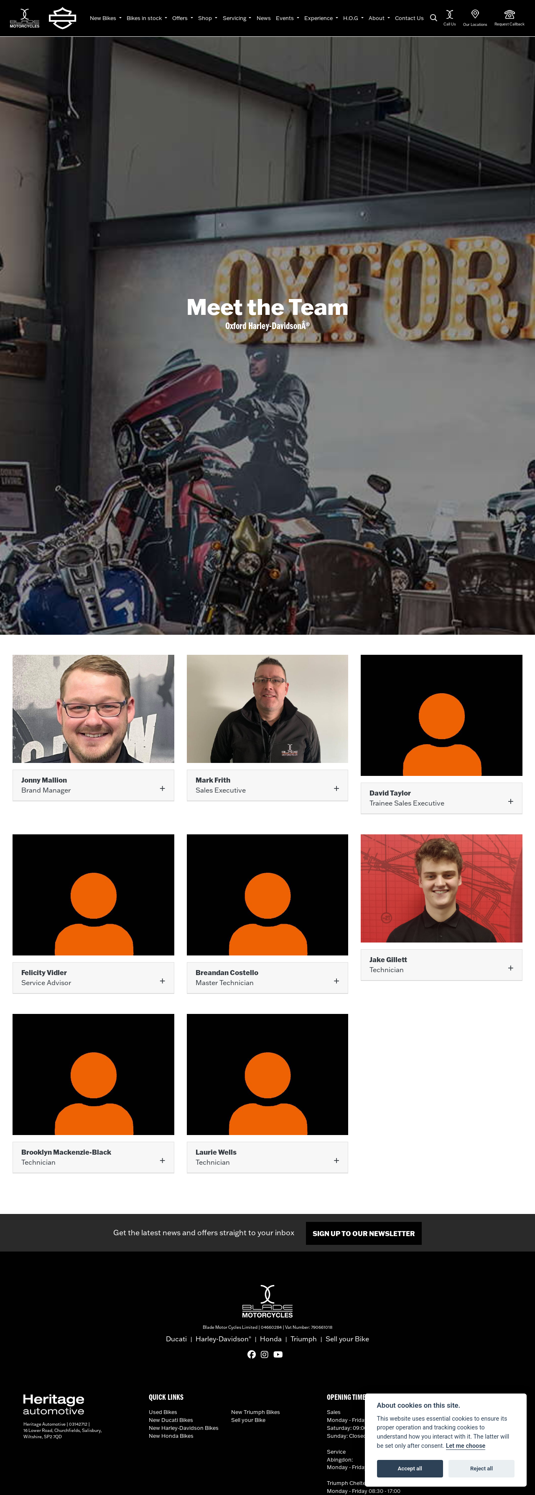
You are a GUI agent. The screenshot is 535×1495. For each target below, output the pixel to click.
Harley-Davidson (223, 1338)
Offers (180, 18)
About (377, 18)
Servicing (235, 18)
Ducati (176, 1338)
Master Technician (227, 977)
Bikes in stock (145, 18)
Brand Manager (46, 784)
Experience (319, 18)
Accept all (410, 1468)
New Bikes (103, 18)
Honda (271, 1338)
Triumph (303, 1338)
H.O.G (351, 18)
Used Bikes (163, 1410)
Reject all (481, 1468)
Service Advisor (46, 977)
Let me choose (466, 1445)
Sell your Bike (347, 1338)
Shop (205, 18)
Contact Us (409, 18)
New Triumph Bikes (255, 1410)
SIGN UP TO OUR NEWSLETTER (364, 1232)
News (264, 18)
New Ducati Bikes (171, 1418)
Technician (388, 964)
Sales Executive (221, 784)
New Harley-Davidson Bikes (184, 1426)
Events (285, 18)
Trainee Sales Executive (406, 797)
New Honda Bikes (171, 1434)
